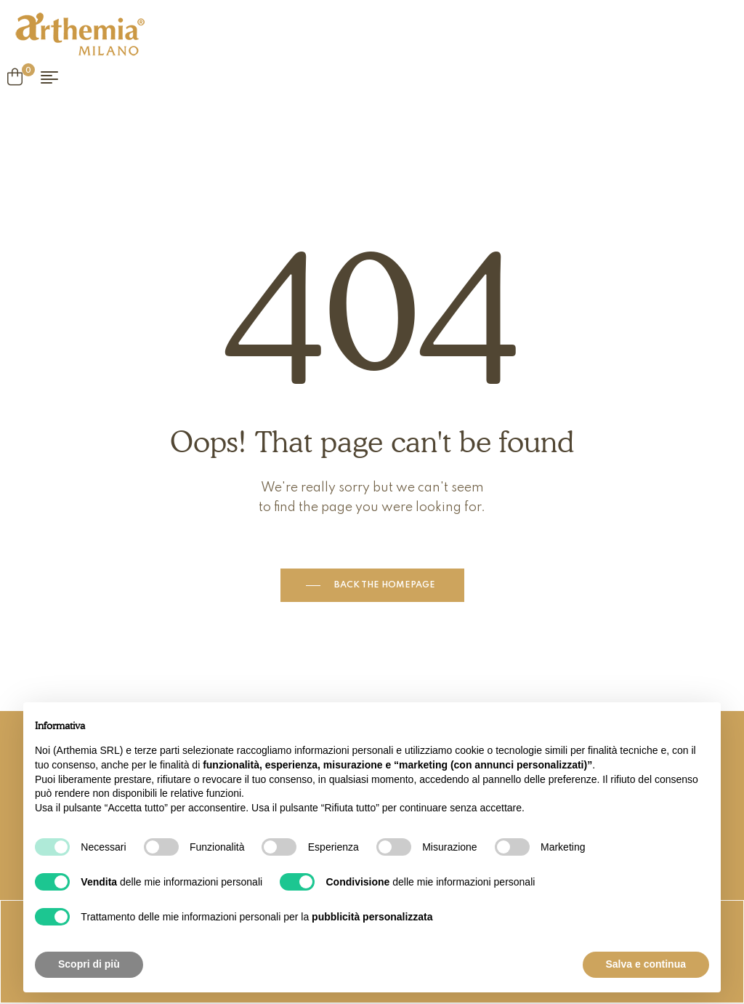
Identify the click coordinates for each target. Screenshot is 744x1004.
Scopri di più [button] (89, 964)
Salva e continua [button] (646, 964)
